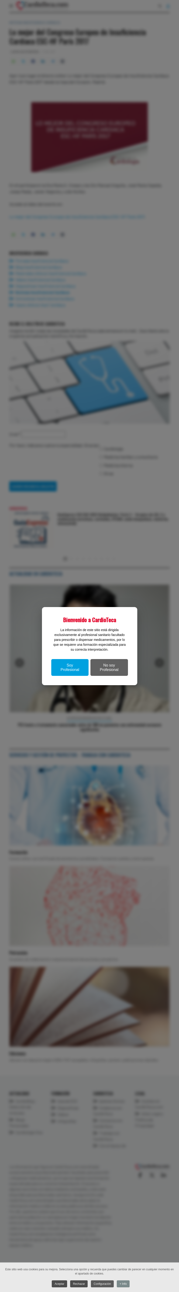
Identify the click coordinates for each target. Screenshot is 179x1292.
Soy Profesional (70, 667)
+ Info (123, 1283)
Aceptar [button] (59, 1283)
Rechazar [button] (79, 1283)
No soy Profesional (109, 667)
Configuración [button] (102, 1283)
